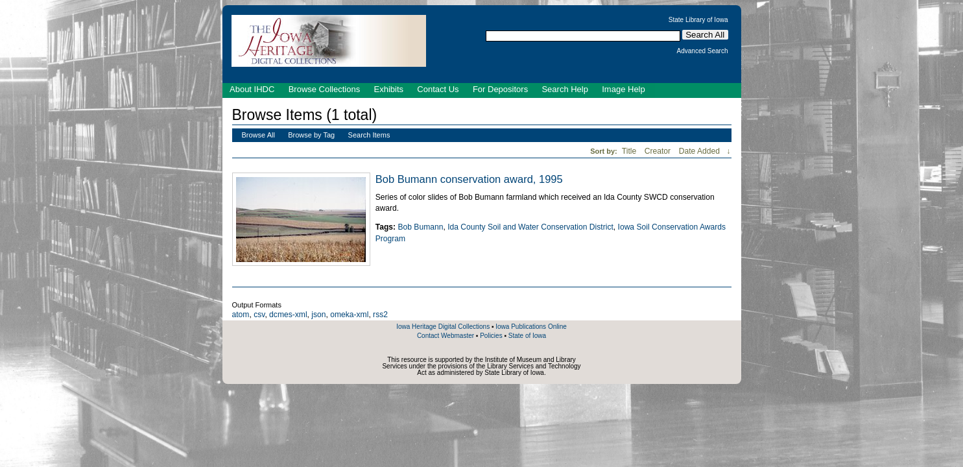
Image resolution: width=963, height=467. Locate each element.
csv (259, 314)
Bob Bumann (420, 227)
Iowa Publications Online (531, 326)
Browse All (258, 135)
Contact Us (437, 89)
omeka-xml (349, 314)
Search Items (369, 135)
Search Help (564, 89)
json (318, 314)
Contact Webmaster (445, 335)
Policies (491, 335)
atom (241, 314)
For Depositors (500, 89)
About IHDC (252, 89)
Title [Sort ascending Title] (630, 151)
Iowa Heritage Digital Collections (443, 326)
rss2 (380, 314)
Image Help (623, 89)
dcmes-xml (288, 314)
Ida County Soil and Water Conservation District (530, 227)
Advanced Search (702, 51)
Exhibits (388, 89)
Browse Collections (325, 89)
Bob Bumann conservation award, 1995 (469, 179)
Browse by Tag (311, 135)
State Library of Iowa (698, 20)
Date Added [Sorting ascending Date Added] (700, 151)
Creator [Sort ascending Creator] (659, 151)
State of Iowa (527, 335)
